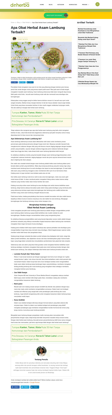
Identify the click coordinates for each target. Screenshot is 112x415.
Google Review (35, 382)
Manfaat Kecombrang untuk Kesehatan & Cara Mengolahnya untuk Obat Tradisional (88, 30)
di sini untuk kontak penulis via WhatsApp (41, 372)
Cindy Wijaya (23, 39)
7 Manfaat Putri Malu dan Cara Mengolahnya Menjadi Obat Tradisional (88, 46)
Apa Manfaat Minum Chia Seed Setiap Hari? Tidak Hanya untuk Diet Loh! (88, 75)
